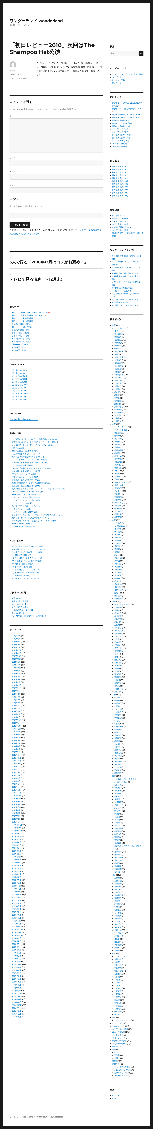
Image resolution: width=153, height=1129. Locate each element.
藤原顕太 (118, 854)
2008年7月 (16, 874)
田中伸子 (118, 628)
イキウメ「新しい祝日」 (22, 509)
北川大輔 (118, 439)
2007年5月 (16, 915)
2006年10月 (17, 935)
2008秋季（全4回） (20, 347)
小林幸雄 (118, 447)
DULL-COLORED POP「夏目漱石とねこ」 (29, 491)
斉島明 (117, 549)
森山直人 (118, 927)
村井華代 (118, 904)
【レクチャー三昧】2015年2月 (24, 512)
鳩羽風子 (118, 872)
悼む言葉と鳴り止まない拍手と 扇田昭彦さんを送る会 (34, 439)
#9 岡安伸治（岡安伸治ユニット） (26, 555)
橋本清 (117, 819)
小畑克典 (118, 372)
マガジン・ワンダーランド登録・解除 (127, 74)
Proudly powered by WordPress (49, 1117)
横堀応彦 (118, 1003)
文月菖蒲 (118, 802)
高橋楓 (117, 680)
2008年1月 (16, 892)
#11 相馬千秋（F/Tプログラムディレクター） (30, 549)
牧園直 (117, 939)
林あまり (118, 808)
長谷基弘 (118, 866)
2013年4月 (16, 708)
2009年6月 (16, 842)
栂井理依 (118, 616)
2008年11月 (17, 862)
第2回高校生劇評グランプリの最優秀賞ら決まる (31, 483)
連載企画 (115, 1064)
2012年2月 (16, 749)
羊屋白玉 (118, 834)
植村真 (117, 398)
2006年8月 (16, 941)
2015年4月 (16, 638)
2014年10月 (17, 656)
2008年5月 (16, 880)
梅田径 (117, 395)
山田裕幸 (118, 994)
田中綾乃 (118, 633)
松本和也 (118, 913)
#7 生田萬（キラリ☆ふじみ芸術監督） (28, 561)
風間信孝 (118, 505)
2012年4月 (16, 743)
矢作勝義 (118, 1006)
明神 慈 (117, 901)
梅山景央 (118, 392)
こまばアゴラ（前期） (21, 336)
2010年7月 (16, 804)
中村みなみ (118, 712)
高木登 (117, 671)
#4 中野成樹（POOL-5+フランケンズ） (28, 570)
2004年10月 (17, 1005)
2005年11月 (17, 967)
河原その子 (118, 485)
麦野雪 (117, 950)
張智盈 (117, 1055)
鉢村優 (117, 863)
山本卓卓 (118, 982)
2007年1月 (16, 926)
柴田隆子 (118, 564)
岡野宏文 (118, 383)
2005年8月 (16, 976)
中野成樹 (118, 729)
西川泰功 (118, 756)
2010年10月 (17, 796)
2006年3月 (16, 955)
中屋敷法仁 (118, 706)
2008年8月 (16, 871)
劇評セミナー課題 (119, 1041)
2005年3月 (16, 990)
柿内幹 (117, 479)
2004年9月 (16, 1008)
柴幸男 (117, 561)
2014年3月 (16, 676)
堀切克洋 (118, 788)
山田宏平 (118, 991)
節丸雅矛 (118, 575)
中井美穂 (118, 697)
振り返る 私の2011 (19, 379)
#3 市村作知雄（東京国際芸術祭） (26, 572)
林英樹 (117, 817)
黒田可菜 (118, 517)
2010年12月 (17, 790)
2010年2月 (16, 819)
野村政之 (118, 770)
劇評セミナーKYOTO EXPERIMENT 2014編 (31, 312)
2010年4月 (16, 813)
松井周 (117, 907)
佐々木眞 (118, 529)
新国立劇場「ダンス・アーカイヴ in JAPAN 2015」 (32, 445)
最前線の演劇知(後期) (21, 324)
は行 (114, 776)
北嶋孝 (117, 436)
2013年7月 (16, 700)
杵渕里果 (118, 476)
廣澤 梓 (117, 799)
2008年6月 (16, 877)
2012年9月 (16, 729)
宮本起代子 (118, 895)
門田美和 (118, 945)
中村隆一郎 (118, 721)
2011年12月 (16, 755)
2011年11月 (16, 758)
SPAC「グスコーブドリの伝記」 (25, 474)
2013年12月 (16, 685)
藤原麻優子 (118, 857)
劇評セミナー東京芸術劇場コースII (26, 318)
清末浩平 (118, 488)
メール (14, 171)
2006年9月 (16, 938)
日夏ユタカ (118, 805)
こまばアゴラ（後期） (21, 333)
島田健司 (118, 537)
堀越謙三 (118, 793)
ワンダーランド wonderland (36, 20)
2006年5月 (16, 950)
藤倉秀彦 (118, 843)
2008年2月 (16, 889)
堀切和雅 (118, 790)
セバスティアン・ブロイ (124, 779)
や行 (114, 953)
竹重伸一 (118, 645)
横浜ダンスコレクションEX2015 (25, 477)
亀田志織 (118, 433)
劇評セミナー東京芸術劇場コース (25, 321)
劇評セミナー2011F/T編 (22, 327)
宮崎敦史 (118, 892)
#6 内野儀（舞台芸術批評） (23, 564)
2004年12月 (17, 999)
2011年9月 (16, 764)
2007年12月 (17, 894)
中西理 (117, 724)
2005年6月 (16, 982)
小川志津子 (118, 366)
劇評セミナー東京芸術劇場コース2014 (29, 315)
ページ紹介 (116, 1035)
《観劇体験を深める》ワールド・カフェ (28, 454)
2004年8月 (16, 1011)
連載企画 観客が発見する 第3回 (26, 471)
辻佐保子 (118, 660)
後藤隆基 (118, 468)
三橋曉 (117, 878)
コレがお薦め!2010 (20, 613)
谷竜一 (117, 654)
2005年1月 (16, 996)
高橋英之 (118, 683)
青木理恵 (118, 415)
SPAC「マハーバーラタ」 (22, 523)
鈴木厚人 (118, 587)
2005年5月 (16, 985)
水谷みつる (118, 936)
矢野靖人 (118, 1009)
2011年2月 (16, 784)
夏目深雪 (118, 735)
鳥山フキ (118, 692)
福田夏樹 (118, 831)
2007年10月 (17, 900)
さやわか (118, 523)
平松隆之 (118, 796)
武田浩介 (118, 622)
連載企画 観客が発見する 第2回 (26, 480)
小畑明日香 (118, 375)
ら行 (114, 1017)
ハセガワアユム (120, 782)
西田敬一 (118, 764)
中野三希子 (118, 726)
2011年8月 (16, 766)
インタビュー (117, 1023)
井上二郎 (118, 334)
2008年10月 (17, 865)
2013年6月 (16, 702)
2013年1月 (16, 717)
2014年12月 (17, 650)
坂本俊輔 (118, 532)
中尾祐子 (118, 703)
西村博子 (118, 761)
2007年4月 (16, 918)
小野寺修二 (118, 380)
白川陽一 (118, 572)
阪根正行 (118, 596)
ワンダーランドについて (122, 77)
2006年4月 (16, 953)
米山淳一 (118, 1011)
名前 (13, 158)
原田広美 (118, 785)
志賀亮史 (118, 540)
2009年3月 (16, 851)
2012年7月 (16, 734)
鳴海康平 (118, 773)
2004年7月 (16, 1014)
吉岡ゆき (118, 959)
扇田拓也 (118, 546)
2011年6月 (16, 772)
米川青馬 (118, 1014)
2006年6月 (16, 947)
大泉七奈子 (118, 357)
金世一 (117, 1058)
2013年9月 (16, 694)
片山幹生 (118, 491)
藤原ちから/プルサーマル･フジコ (127, 846)
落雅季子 (118, 409)
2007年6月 (16, 912)
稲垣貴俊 (118, 401)
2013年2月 (16, 714)
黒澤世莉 (118, 514)
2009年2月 (16, 854)
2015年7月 (16, 636)
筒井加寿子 (118, 651)
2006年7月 (16, 944)
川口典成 (118, 462)
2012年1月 (16, 752)
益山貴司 (118, 942)
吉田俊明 (118, 968)
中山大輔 (118, 709)
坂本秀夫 (118, 534)
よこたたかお (119, 956)
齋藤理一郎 (118, 598)
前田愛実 (118, 886)
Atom (114, 1098)
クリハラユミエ (120, 430)
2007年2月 (16, 924)
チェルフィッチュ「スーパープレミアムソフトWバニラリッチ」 (38, 515)
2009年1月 (16, 857)
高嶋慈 (117, 668)
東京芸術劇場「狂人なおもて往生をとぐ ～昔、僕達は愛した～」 (39, 442)
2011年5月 (16, 775)
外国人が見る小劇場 (20, 601)
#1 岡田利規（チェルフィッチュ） (26, 578)
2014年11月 (16, 653)
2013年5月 (16, 705)
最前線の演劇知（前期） (22, 330)
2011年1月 (16, 787)
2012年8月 (16, 732)
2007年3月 (16, 921)
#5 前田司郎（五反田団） (22, 567)
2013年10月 (16, 691)
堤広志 (117, 610)
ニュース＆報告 (16, 78)
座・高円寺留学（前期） (22, 341)
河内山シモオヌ (120, 482)
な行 (114, 694)
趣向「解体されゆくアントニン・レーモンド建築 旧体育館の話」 (39, 488)
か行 (114, 424)
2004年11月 (17, 1002)
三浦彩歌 (118, 881)
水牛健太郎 (118, 933)
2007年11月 (17, 897)
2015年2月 (16, 644)
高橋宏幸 (118, 677)
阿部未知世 (118, 412)
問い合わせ (116, 83)
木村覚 (117, 473)
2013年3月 (16, 711)
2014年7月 (16, 665)
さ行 (114, 520)
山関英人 (118, 997)
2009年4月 (16, 848)
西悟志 (117, 758)
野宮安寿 (118, 767)
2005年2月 (16, 993)
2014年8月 (16, 662)
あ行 (114, 325)
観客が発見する (18, 598)
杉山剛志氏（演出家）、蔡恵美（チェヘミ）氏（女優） (34, 520)
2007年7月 (16, 909)
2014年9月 (16, 659)
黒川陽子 (118, 511)
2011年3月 (16, 781)
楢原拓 (117, 741)
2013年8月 (16, 697)
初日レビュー (117, 1038)
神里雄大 (118, 497)
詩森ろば (118, 578)
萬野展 (117, 840)
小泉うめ (118, 456)
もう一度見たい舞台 (20, 607)
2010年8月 (16, 801)
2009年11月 (17, 828)
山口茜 (117, 977)
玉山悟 (117, 625)
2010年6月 (16, 807)
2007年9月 (16, 903)
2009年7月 (16, 839)
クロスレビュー (118, 1026)
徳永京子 (118, 613)
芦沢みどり (118, 407)
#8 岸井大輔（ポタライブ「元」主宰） (28, 558)
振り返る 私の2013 (19, 373)
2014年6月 (16, 668)
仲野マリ (118, 732)
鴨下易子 (118, 508)
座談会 (115, 1046)
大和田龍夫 (118, 351)
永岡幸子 (118, 747)
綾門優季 (118, 404)
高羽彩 (117, 686)
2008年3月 (16, 886)
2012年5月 (16, 740)
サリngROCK (119, 526)
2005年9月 (16, 973)
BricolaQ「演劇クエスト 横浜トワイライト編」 (32, 468)
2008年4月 (16, 883)
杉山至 (117, 555)
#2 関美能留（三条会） (21, 575)
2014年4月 (16, 673)
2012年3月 (16, 746)
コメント (15, 116)
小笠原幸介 (118, 377)
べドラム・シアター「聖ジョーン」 (26, 497)
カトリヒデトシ (120, 427)
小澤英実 (118, 369)
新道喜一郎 (118, 552)
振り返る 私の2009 (20, 385)
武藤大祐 (118, 930)
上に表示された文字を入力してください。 (28, 206)
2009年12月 (17, 825)
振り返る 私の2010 (19, 382)
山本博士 (118, 985)
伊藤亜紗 (118, 343)
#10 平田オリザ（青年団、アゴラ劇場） (28, 552)
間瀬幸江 (118, 947)
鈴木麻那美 (118, 590)
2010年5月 (16, 810)
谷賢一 (117, 657)
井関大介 (118, 337)
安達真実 (118, 363)
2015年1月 (16, 647)
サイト (12, 185)
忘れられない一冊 (19, 604)
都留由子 (118, 662)
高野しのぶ (118, 689)
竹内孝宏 (118, 642)
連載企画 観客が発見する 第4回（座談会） (30, 462)
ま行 (114, 875)
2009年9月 (16, 833)
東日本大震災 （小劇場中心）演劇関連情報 (29, 616)
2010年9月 (16, 798)
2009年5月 (16, 845)
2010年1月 (16, 822)
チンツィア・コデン (122, 604)
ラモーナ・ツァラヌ (122, 1020)
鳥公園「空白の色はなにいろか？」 (26, 506)
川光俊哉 (118, 459)
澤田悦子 (118, 569)
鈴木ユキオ (118, 581)
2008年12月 (17, 860)
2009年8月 (16, 836)
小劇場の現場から (119, 1043)
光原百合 (118, 883)
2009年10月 (17, 830)
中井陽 (117, 700)
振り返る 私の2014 (19, 370)
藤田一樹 (118, 860)
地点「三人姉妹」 (19, 448)
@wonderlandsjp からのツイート (24, 419)
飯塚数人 (118, 421)
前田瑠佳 (118, 889)
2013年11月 (16, 688)
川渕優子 (118, 465)
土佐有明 (118, 607)
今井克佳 (118, 340)
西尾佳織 (118, 753)
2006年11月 (17, 932)
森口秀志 (118, 924)
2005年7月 (16, 979)
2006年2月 (16, 958)
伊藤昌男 (118, 348)
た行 (114, 601)
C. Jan (116, 1052)
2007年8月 (16, 906)
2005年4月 (16, 987)
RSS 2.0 (115, 1095)
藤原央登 (118, 851)
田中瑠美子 (118, 630)
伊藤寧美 (118, 345)
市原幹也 (118, 389)
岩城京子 (118, 386)
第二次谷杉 (118, 648)
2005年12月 (17, 964)
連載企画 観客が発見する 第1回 (26, 486)
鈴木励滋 (118, 584)
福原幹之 (118, 825)
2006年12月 (17, 929)
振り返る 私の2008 (20, 388)
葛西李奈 (118, 500)
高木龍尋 (118, 674)
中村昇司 (118, 715)
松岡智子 (118, 910)
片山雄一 (118, 494)
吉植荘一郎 (118, 962)
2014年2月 (16, 679)
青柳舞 (117, 418)
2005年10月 (17, 970)
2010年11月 (16, 793)
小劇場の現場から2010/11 (22, 610)
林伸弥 (117, 814)
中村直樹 (118, 718)
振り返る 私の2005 (20, 396)
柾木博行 (118, 921)
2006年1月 (16, 961)
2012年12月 (17, 720)
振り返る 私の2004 (20, 399)
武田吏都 (118, 619)
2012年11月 (16, 723)
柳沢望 (117, 1000)
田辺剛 (117, 639)
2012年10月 (17, 726)
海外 (114, 1049)
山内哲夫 (118, 974)
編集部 (12, 70)
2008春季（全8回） (20, 350)
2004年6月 (16, 1017)
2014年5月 (16, 670)
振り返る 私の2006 (20, 393)
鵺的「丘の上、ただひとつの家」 (25, 451)
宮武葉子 (118, 898)
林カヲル (118, 811)
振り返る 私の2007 (20, 390)
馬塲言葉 (118, 869)
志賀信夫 (118, 543)
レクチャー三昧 (118, 80)
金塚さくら (118, 502)
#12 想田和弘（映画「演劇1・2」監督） (28, 546)
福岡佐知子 (118, 828)
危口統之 (118, 444)
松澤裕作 (118, 915)
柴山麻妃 (118, 558)
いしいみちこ (119, 328)
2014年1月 (16, 682)
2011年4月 (16, 778)
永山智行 (118, 744)
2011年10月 (16, 761)
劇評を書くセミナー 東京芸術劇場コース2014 (30, 518)
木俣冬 (117, 470)
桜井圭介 (118, 566)
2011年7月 (16, 769)
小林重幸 (118, 453)
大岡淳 (117, 354)
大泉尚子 (118, 360)
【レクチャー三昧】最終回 (22, 465)
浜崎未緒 (118, 822)
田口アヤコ (118, 636)
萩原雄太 (118, 837)
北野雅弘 (118, 441)
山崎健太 (118, 979)
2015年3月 (16, 641)
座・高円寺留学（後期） (22, 339)
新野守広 (118, 738)
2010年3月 (16, 816)
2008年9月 (16, 868)
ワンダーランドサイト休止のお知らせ (27, 500)
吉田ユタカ (118, 965)
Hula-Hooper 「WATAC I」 (24, 526)
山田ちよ (118, 988)
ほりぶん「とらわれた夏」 (22, 503)
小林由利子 (118, 450)
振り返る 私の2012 (19, 376)
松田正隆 (118, 918)
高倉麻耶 (118, 665)
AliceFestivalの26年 (20, 344)
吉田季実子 (118, 971)
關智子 (117, 593)
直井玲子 (118, 750)
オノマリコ (118, 331)
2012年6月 (16, 737)
